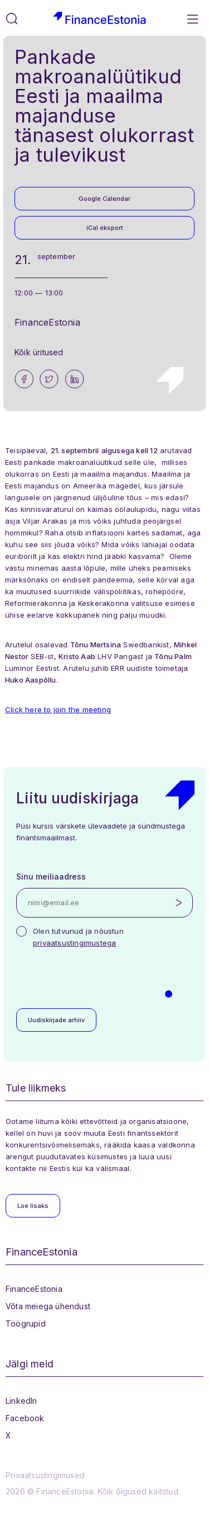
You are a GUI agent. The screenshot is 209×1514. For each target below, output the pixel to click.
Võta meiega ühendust (48, 1306)
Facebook (25, 1418)
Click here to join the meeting (58, 709)
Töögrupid (26, 1323)
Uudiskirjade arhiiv (56, 1020)
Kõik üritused (39, 352)
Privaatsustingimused (45, 1475)
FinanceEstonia (34, 1289)
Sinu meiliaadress (51, 876)
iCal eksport (104, 228)
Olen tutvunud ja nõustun (78, 937)
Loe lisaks (32, 1206)
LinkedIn (21, 1400)
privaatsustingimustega (74, 942)
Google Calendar (104, 199)
